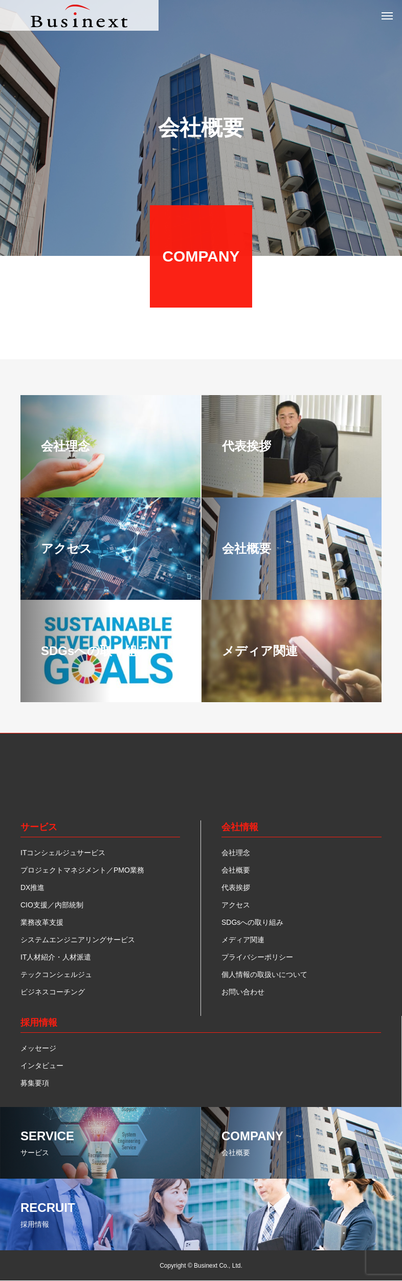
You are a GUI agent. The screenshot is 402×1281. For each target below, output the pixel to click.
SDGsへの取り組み (252, 922)
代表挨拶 (235, 887)
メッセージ (38, 1048)
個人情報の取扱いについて (264, 974)
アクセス (235, 905)
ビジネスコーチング (52, 992)
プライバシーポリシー (257, 957)
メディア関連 (242, 940)
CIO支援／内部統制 (51, 905)
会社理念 (235, 853)
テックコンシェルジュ (56, 974)
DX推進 (32, 887)
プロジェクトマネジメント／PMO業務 (82, 870)
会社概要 (235, 870)
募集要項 (34, 1083)
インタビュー (41, 1065)
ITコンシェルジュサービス (62, 853)
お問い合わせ (242, 992)
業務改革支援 (41, 922)
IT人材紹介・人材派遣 (55, 957)
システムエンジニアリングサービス (77, 940)
